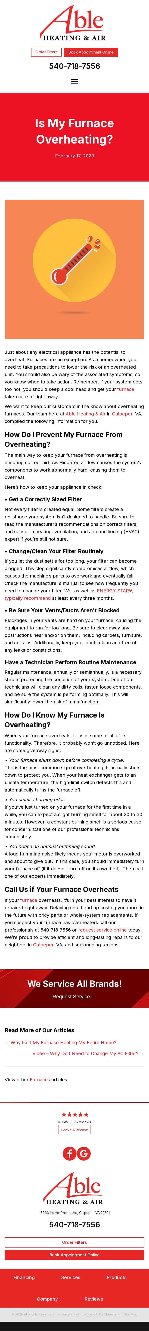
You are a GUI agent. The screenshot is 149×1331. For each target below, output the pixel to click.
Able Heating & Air (86, 414)
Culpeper (122, 414)
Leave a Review (74, 1130)
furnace (125, 389)
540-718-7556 (74, 66)
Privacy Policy (69, 1314)
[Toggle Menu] (74, 81)
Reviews (93, 1299)
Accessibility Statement (101, 1314)
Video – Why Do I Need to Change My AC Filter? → (88, 1053)
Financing (24, 1277)
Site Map (130, 1314)
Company (47, 1299)
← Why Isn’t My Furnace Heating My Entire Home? (60, 1042)
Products (117, 1277)
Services (70, 1277)
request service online (102, 930)
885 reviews (81, 1122)
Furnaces (40, 1079)
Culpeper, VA (89, 1212)
